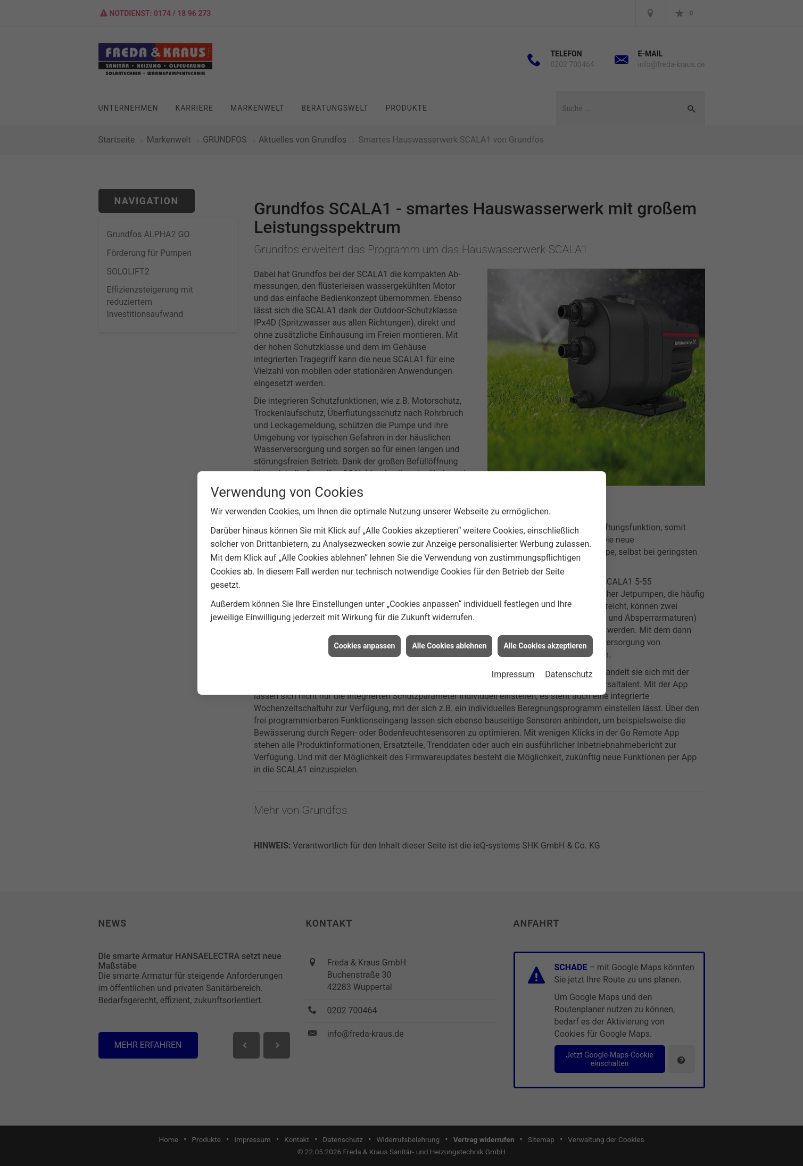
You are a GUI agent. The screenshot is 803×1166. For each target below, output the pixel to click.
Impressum (513, 653)
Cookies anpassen (364, 624)
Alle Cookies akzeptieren (544, 624)
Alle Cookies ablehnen (449, 624)
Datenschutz (568, 653)
